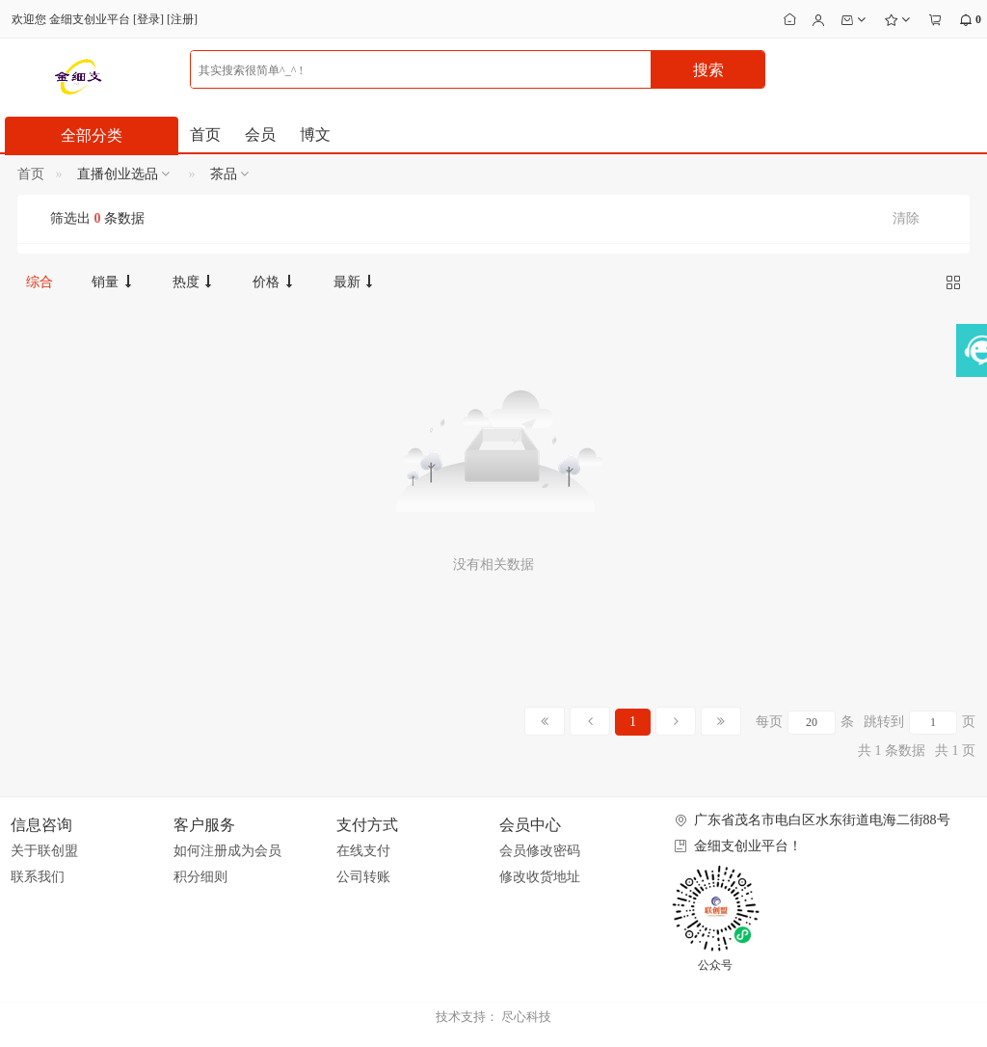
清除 (906, 218)
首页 (205, 134)
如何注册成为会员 (227, 851)
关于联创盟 (44, 851)
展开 (970, 372)
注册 (182, 19)
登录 (148, 19)
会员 (260, 134)
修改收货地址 (539, 877)
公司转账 (363, 877)
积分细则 (200, 877)
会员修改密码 (539, 851)
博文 (315, 134)
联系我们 (38, 877)
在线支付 (363, 851)
